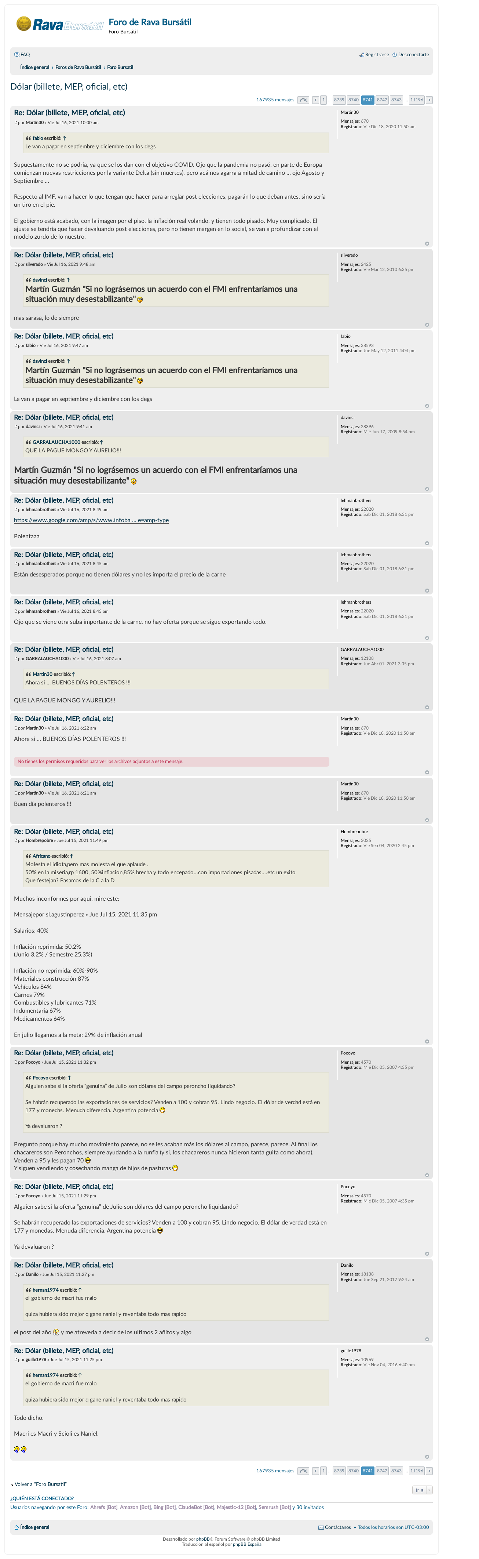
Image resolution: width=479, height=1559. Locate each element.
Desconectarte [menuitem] (413, 54)
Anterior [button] (315, 100)
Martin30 (42, 674)
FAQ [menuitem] (25, 54)
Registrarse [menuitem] (377, 54)
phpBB (203, 1539)
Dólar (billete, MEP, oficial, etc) (68, 87)
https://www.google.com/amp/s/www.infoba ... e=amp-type (91, 520)
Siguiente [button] (429, 100)
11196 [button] (416, 100)
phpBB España (247, 1544)
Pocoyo (40, 1078)
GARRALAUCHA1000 (56, 442)
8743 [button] (396, 100)
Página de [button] (303, 100)
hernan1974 (46, 1290)
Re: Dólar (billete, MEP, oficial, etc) (69, 113)
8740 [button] (353, 100)
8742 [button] (382, 100)
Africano (41, 856)
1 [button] (323, 100)
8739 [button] (339, 100)
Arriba (427, 244)
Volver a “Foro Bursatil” (41, 1484)
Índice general (34, 1527)
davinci (40, 280)
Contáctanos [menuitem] (338, 1527)
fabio (38, 138)
